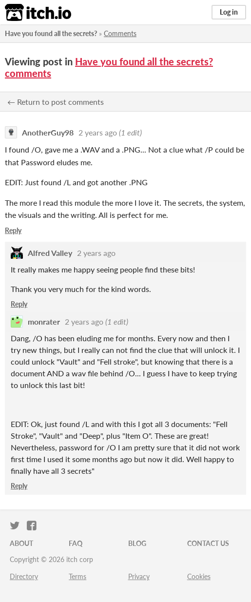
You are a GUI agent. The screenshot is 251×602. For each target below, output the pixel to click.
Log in (229, 12)
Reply (13, 230)
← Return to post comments (55, 101)
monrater (44, 321)
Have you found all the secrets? (51, 33)
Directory (24, 576)
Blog (137, 543)
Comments (120, 33)
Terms (77, 576)
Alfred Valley (50, 252)
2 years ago (97, 132)
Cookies (199, 576)
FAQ (75, 543)
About (21, 543)
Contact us (208, 543)
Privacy (139, 576)
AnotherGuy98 (48, 132)
